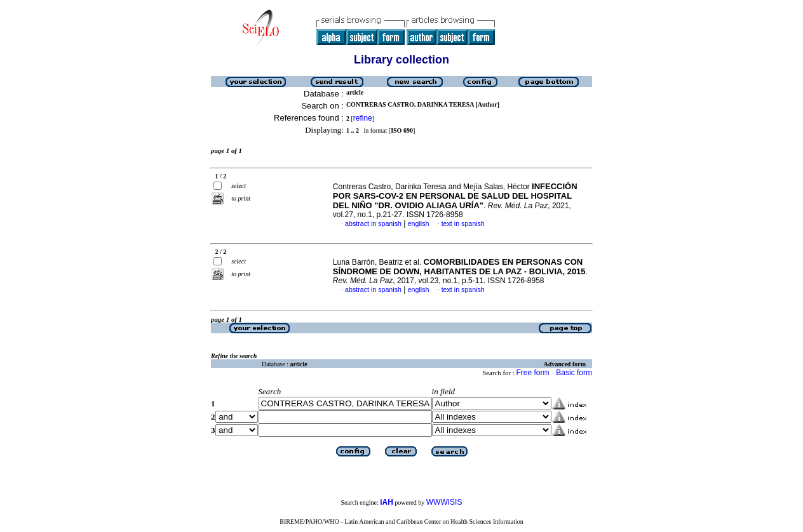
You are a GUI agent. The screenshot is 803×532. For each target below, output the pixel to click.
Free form (532, 372)
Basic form (574, 372)
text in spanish (463, 223)
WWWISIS (444, 502)
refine (362, 118)
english (418, 223)
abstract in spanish (373, 223)
